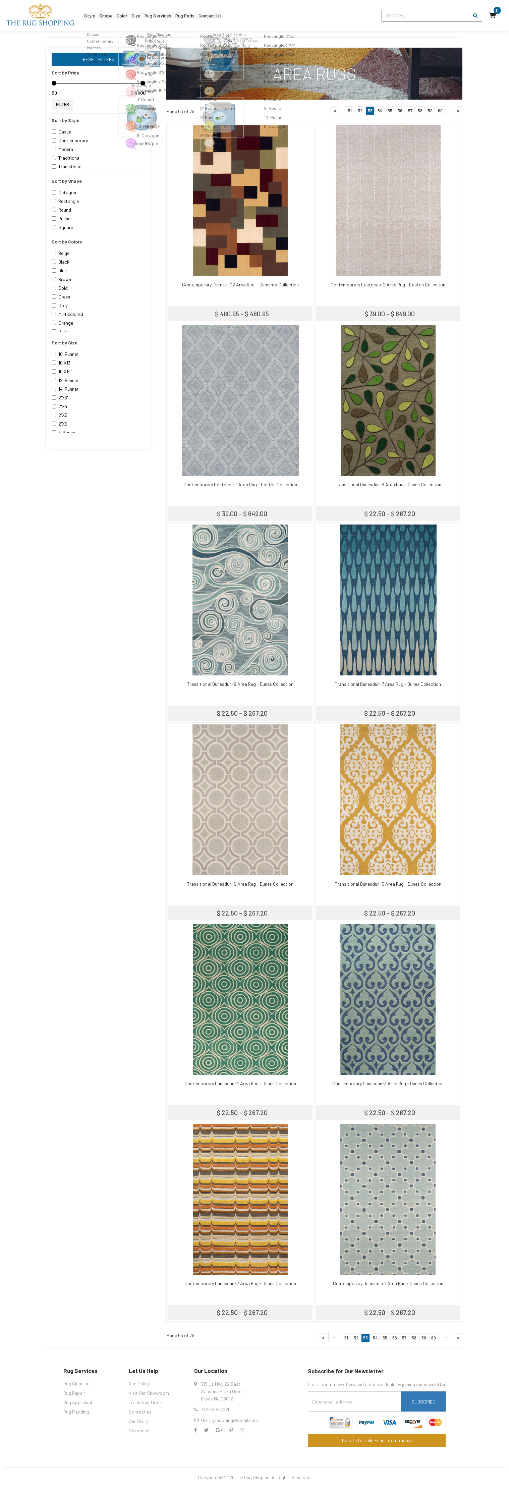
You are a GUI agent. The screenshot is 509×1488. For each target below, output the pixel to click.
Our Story (138, 1421)
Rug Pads (218, 15)
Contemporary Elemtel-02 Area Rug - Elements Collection (240, 284)
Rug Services (183, 15)
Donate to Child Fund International (377, 1440)
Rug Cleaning (76, 1383)
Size (154, 15)
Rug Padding (76, 1412)
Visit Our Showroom (149, 1393)
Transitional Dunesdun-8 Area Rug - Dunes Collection (240, 684)
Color (136, 15)
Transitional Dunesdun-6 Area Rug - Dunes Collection (240, 884)
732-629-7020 (216, 1409)
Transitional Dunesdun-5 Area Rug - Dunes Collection (388, 884)
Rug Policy (139, 1383)
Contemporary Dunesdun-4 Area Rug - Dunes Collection (240, 1083)
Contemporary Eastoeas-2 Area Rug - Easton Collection (388, 284)
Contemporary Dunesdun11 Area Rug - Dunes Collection (388, 1283)
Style (92, 15)
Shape (114, 15)
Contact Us (251, 15)
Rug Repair (74, 1393)
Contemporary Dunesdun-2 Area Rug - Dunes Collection (240, 1283)
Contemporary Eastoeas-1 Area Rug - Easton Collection (240, 484)
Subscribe (423, 1401)
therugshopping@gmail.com (229, 1420)
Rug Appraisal (77, 1402)
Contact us (140, 1412)
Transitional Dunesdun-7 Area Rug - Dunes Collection (388, 684)
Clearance (139, 1430)
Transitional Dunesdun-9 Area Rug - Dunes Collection (388, 484)
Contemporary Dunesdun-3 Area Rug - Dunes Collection (388, 1083)
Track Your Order (145, 1402)
